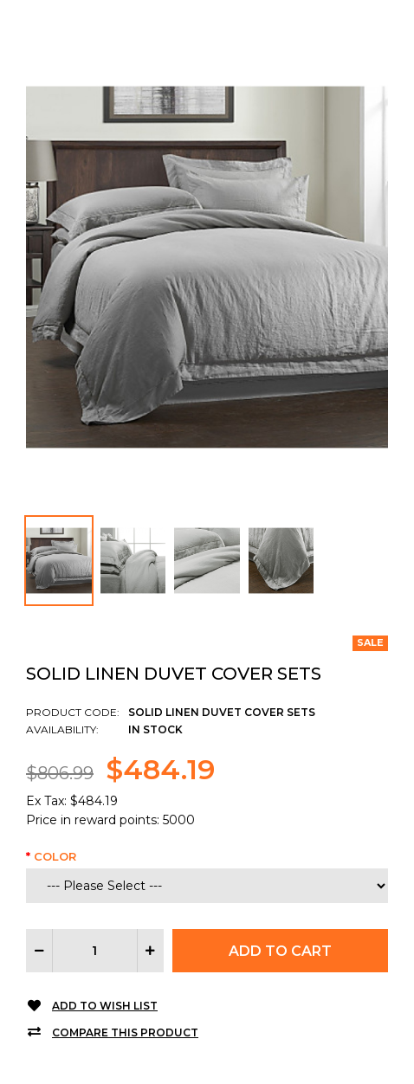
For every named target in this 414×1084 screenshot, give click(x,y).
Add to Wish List (105, 1005)
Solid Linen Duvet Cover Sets (173, 673)
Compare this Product (125, 1032)
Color (55, 856)
